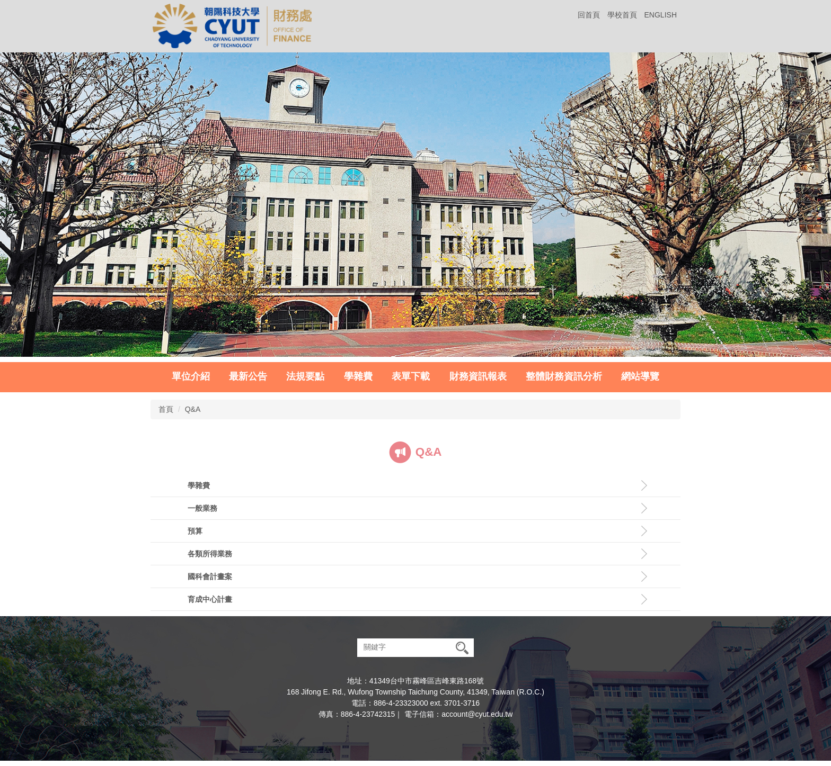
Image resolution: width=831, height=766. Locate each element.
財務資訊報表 (478, 376)
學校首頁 (622, 15)
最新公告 (248, 376)
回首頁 (589, 15)
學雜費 (358, 376)
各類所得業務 (210, 553)
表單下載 (411, 376)
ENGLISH (660, 15)
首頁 (165, 409)
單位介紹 (191, 376)
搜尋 (462, 647)
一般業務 (202, 508)
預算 (195, 531)
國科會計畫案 (210, 576)
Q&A (193, 409)
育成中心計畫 (210, 599)
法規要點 (305, 376)
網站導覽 (640, 376)
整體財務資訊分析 (564, 376)
